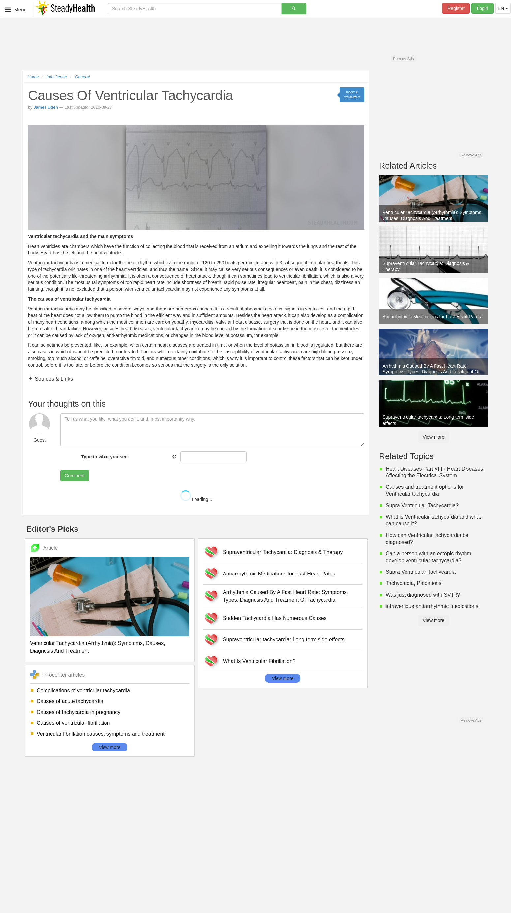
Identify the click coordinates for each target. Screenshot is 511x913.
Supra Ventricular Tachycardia (421, 571)
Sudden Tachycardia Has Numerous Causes (275, 618)
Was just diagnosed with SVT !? (423, 595)
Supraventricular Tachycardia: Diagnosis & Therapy (283, 552)
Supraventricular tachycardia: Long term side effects (284, 639)
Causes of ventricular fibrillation (73, 723)
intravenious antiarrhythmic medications (432, 606)
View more (110, 747)
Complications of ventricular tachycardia (83, 690)
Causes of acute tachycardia (70, 701)
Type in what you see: (105, 456)
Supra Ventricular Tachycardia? (422, 505)
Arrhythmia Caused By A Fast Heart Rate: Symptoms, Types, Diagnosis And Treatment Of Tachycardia (285, 596)
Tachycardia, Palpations (413, 583)
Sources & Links (53, 379)
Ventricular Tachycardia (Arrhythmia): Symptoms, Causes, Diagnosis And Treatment (97, 647)
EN (503, 8)
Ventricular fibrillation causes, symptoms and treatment (101, 734)
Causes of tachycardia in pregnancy (78, 712)
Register (456, 8)
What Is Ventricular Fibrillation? (259, 661)
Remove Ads (403, 59)
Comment (75, 475)
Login (482, 8)
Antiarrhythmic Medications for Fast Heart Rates (279, 573)
